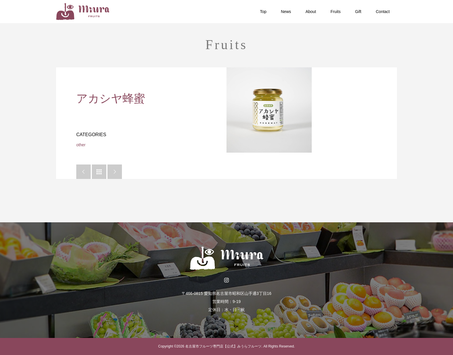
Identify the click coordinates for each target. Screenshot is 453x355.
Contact (383, 11)
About (310, 11)
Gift (358, 11)
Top (263, 11)
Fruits (336, 11)
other (81, 145)
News (286, 11)
